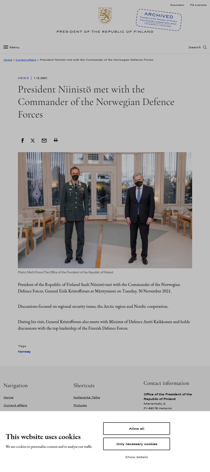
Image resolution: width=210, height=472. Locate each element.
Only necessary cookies (136, 444)
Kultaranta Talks (86, 397)
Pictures (80, 405)
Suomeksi (177, 5)
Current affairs (26, 59)
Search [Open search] (194, 47)
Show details (136, 457)
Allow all (136, 428)
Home (7, 59)
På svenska (198, 5)
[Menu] (12, 47)
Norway (24, 352)
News (24, 78)
